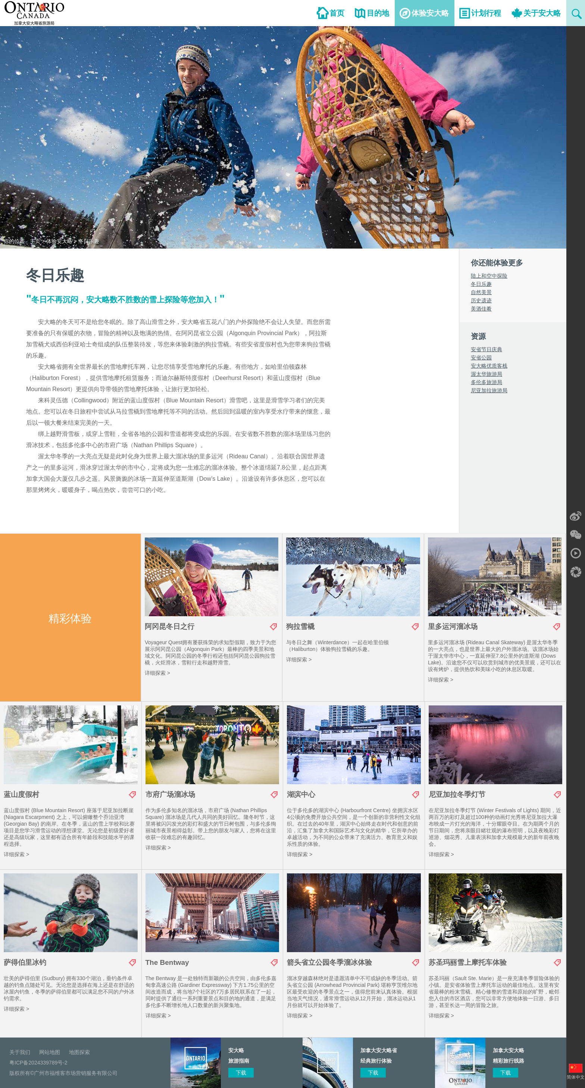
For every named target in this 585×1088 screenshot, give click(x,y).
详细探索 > (157, 673)
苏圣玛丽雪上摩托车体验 (468, 962)
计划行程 (486, 13)
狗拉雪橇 (300, 626)
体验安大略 (430, 13)
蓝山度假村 (21, 794)
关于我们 (19, 1052)
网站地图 (49, 1052)
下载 (505, 1073)
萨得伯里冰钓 (25, 962)
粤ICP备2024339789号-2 (38, 1063)
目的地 (378, 13)
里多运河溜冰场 (453, 626)
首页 (336, 13)
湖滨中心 (301, 794)
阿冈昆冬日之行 (169, 626)
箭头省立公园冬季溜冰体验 (329, 962)
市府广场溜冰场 (170, 794)
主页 (35, 241)
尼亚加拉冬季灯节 (457, 794)
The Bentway (167, 962)
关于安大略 (542, 13)
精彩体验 (70, 618)
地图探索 (79, 1052)
